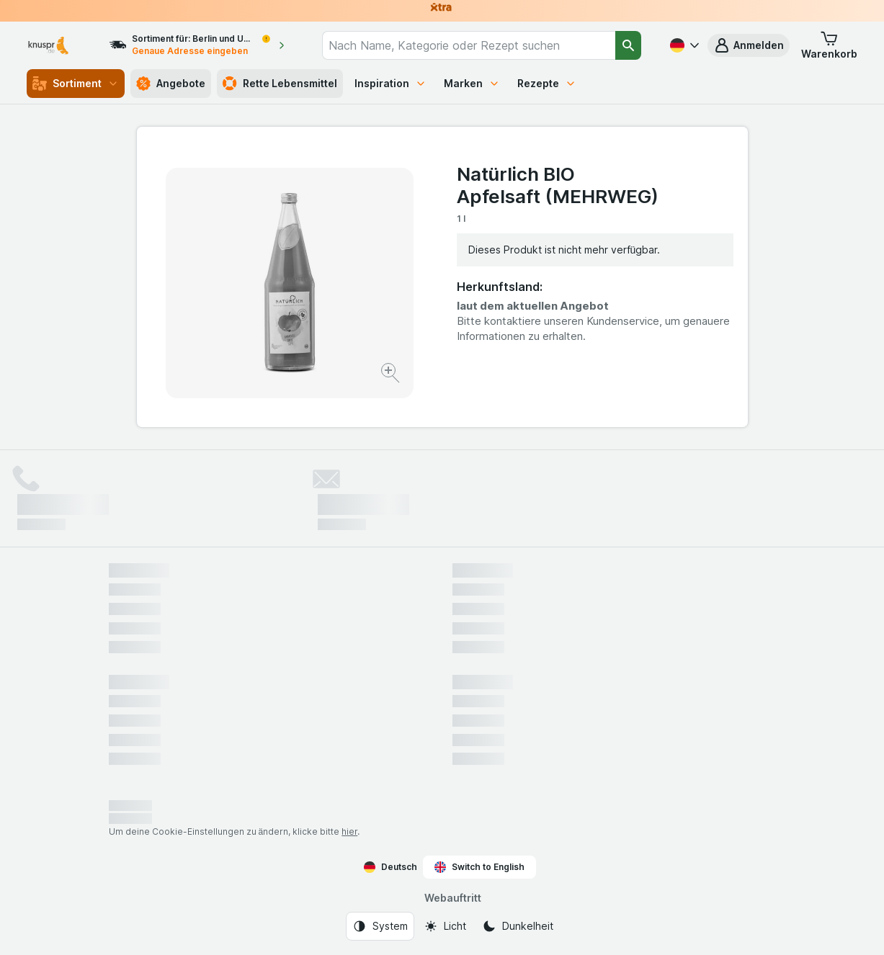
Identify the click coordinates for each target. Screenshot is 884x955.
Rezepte (546, 83)
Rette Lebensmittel (280, 83)
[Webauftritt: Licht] (445, 926)
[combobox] (468, 45)
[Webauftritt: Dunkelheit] (518, 926)
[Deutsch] (683, 45)
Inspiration (390, 83)
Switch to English (479, 867)
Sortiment (75, 83)
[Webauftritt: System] (380, 926)
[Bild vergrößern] (391, 375)
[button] (748, 45)
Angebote (170, 83)
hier (349, 831)
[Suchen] (628, 45)
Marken (472, 83)
